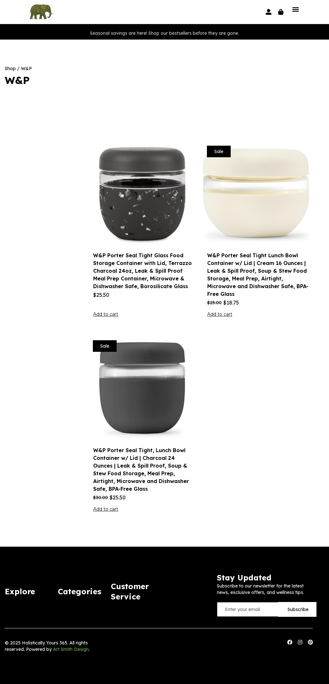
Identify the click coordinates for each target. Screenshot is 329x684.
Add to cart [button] (105, 314)
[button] (295, 9)
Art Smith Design (71, 649)
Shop (10, 68)
